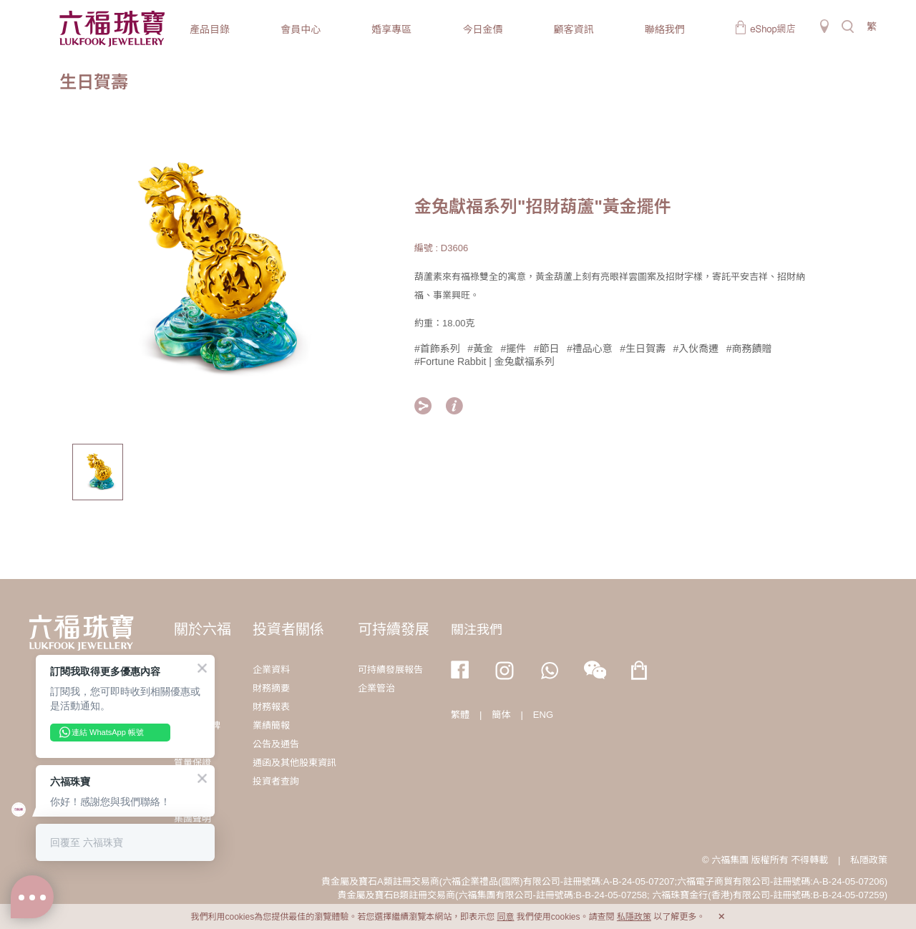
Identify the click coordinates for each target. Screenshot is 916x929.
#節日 (547, 348)
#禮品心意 (590, 348)
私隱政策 (868, 860)
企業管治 (376, 688)
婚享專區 (391, 29)
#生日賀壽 (643, 348)
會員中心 (301, 29)
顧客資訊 (574, 29)
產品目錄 (210, 29)
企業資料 (271, 669)
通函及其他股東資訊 (294, 762)
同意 (505, 917)
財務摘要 (271, 688)
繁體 (460, 714)
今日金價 (482, 29)
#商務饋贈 (749, 348)
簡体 (501, 714)
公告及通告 (276, 744)
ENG (543, 714)
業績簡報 (271, 725)
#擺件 (514, 348)
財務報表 (271, 706)
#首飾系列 (437, 348)
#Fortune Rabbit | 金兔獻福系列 (484, 361)
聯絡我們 (665, 29)
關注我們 (476, 630)
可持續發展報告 (390, 669)
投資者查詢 (276, 781)
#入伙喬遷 (696, 348)
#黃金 (480, 348)
